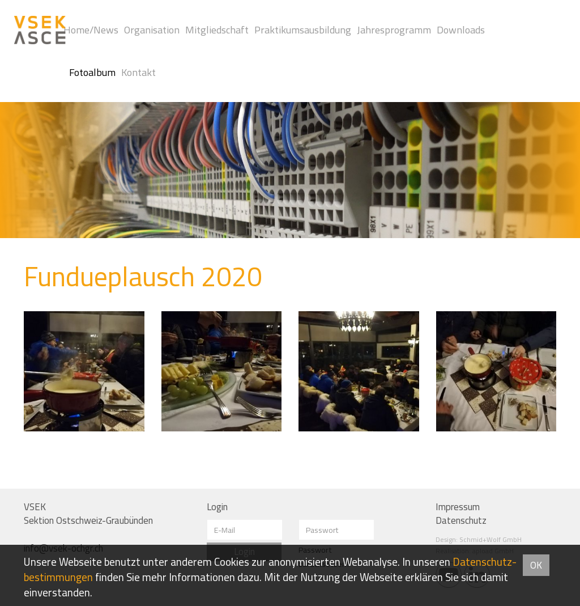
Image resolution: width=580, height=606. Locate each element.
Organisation (152, 29)
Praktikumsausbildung (302, 29)
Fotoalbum (92, 72)
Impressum (458, 507)
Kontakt (138, 72)
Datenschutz (461, 520)
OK (536, 565)
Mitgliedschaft (217, 29)
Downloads (461, 29)
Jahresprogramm (394, 29)
